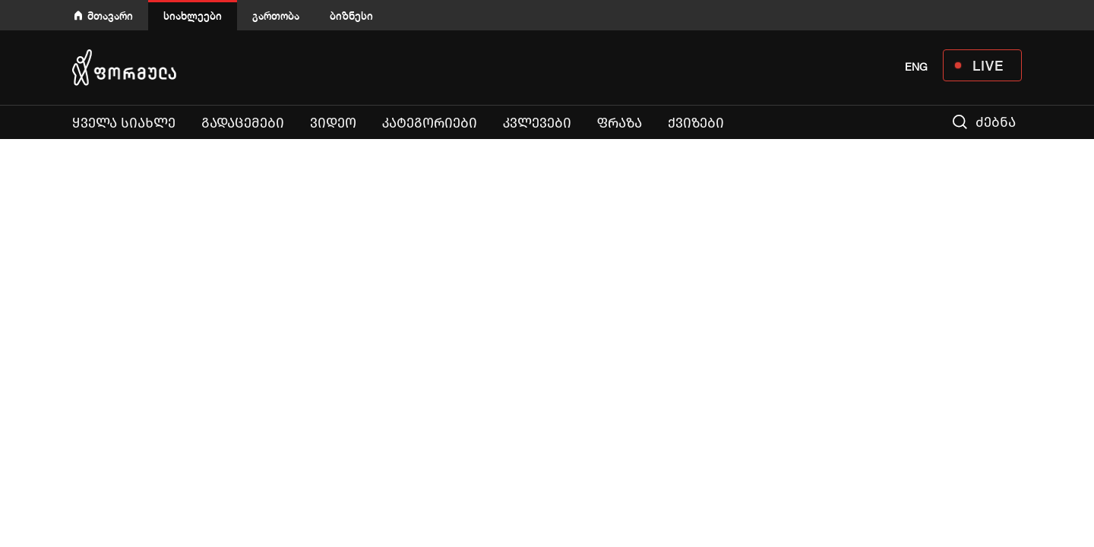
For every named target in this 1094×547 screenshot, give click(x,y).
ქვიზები (696, 123)
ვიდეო (333, 123)
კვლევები (537, 123)
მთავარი (110, 15)
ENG (916, 67)
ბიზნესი (351, 15)
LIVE (988, 65)
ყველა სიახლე (123, 123)
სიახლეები (192, 15)
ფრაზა (619, 123)
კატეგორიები (429, 123)
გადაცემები (242, 123)
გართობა (275, 15)
